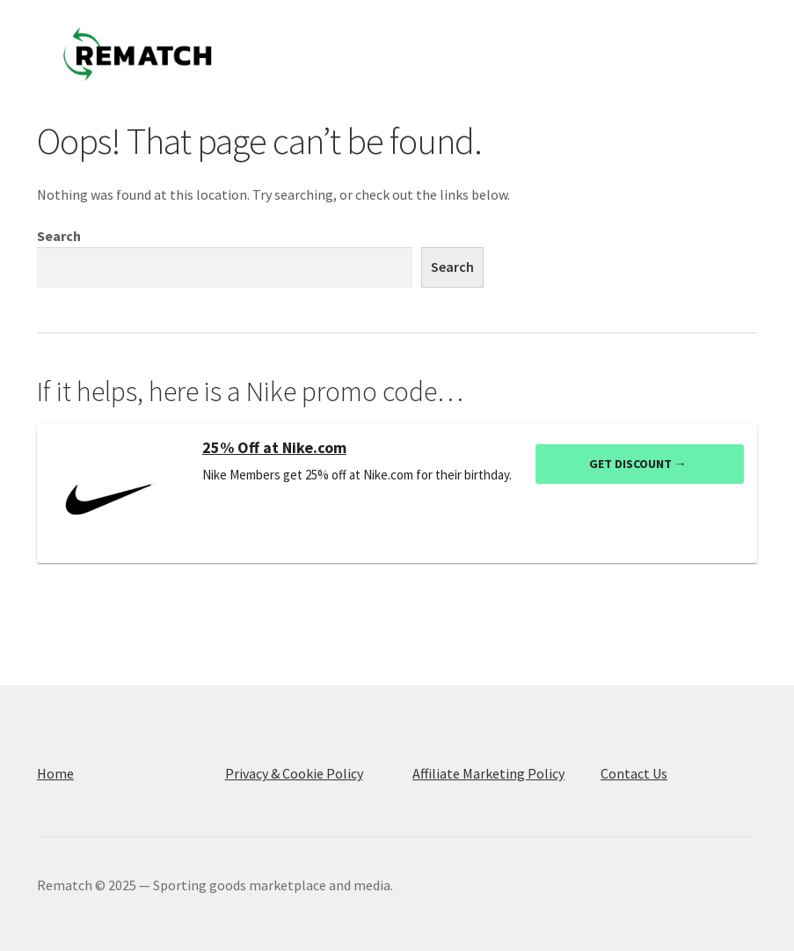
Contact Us (634, 773)
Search (59, 236)
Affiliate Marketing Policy (488, 773)
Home (55, 773)
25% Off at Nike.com (274, 448)
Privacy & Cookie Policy (294, 773)
